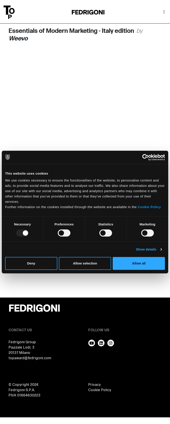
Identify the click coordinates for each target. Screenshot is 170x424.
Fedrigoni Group (22, 342)
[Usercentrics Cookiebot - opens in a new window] (145, 157)
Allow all (139, 263)
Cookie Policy (149, 207)
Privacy (94, 385)
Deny (31, 263)
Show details (146, 249)
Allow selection (85, 263)
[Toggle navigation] (164, 12)
